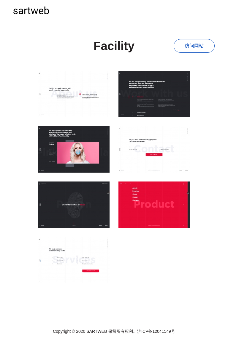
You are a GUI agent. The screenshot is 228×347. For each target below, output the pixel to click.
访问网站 (194, 45)
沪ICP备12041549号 (156, 331)
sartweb (31, 10)
